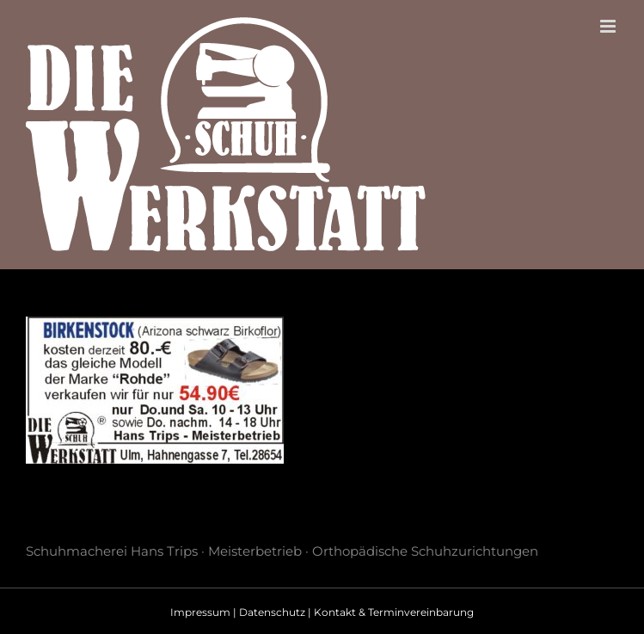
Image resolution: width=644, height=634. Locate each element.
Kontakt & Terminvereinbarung (394, 612)
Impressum (200, 612)
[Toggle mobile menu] (609, 26)
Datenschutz (272, 612)
